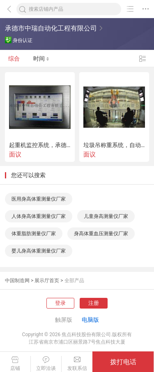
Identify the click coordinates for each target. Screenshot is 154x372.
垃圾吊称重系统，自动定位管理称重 (114, 145)
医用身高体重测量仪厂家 (38, 199)
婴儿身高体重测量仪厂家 (38, 251)
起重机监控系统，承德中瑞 (40, 145)
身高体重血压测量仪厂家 (101, 233)
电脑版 (90, 319)
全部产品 (74, 280)
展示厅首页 (46, 280)
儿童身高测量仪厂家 (106, 216)
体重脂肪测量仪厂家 (33, 233)
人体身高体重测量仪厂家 (38, 216)
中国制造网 (17, 280)
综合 (14, 58)
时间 (41, 58)
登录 (60, 303)
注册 (93, 303)
